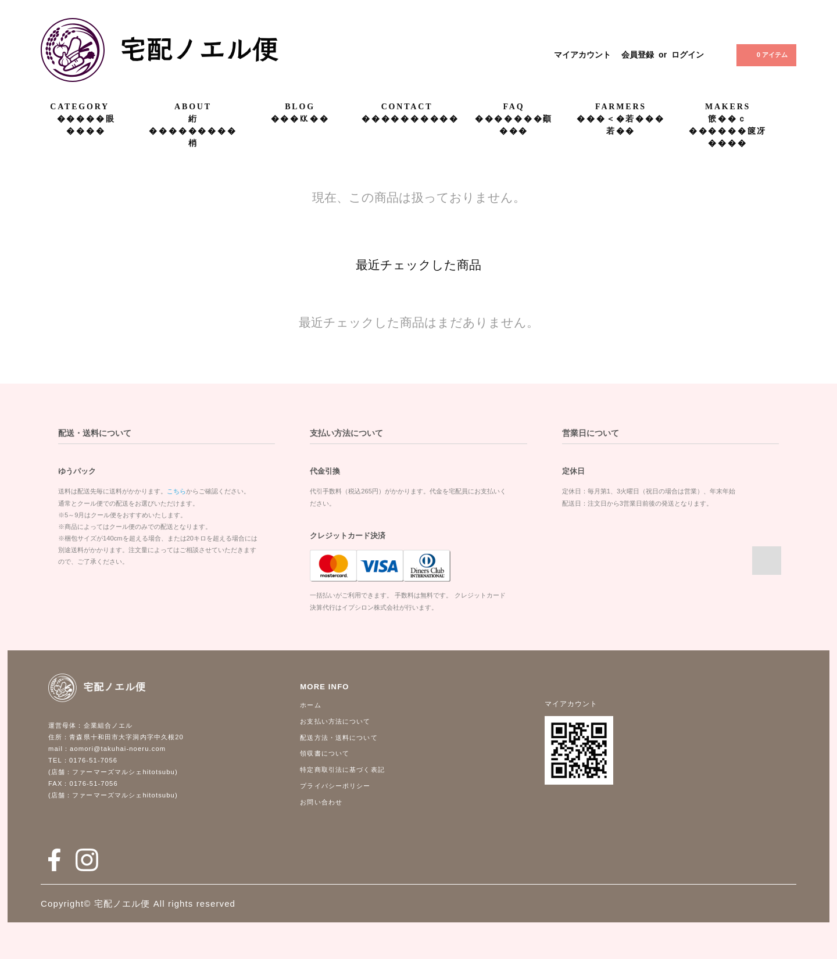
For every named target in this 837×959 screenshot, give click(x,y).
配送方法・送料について (338, 737)
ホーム (310, 705)
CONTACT (407, 106)
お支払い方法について (335, 721)
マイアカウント (582, 54)
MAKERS (727, 106)
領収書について (324, 753)
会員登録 (637, 54)
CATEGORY (86, 106)
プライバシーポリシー (335, 785)
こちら (176, 491)
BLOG (300, 106)
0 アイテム (765, 54)
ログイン (687, 54)
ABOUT (193, 106)
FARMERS (620, 106)
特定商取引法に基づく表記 (342, 769)
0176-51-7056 (93, 760)
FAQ (514, 106)
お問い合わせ (321, 802)
